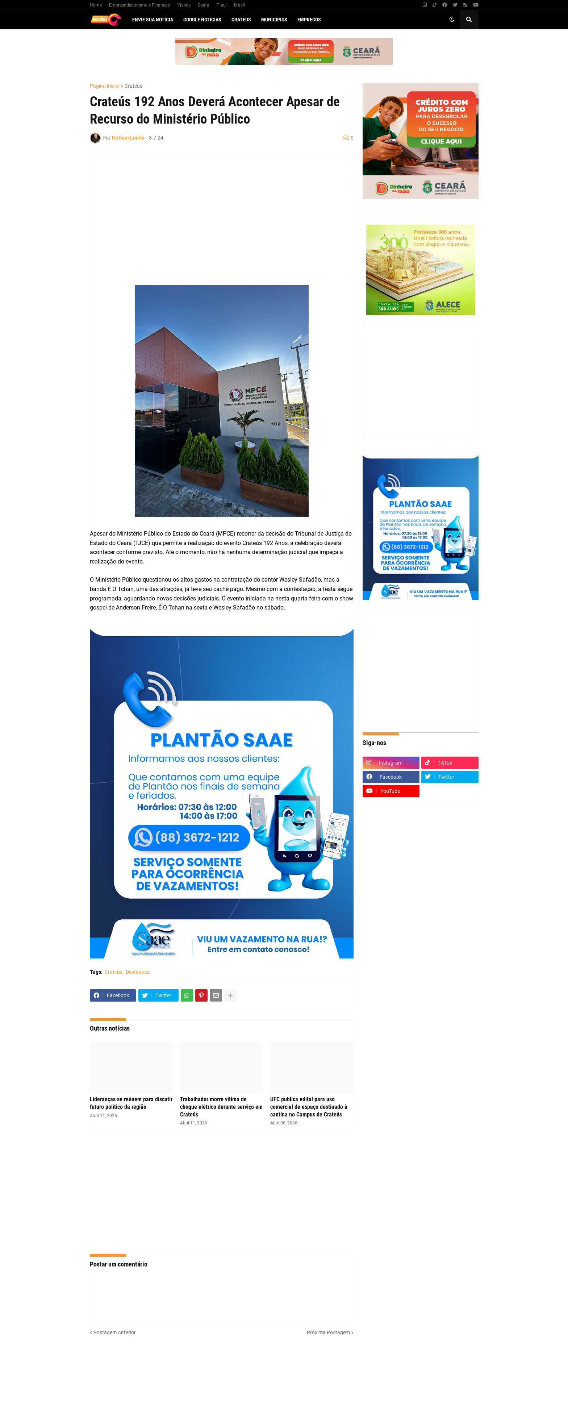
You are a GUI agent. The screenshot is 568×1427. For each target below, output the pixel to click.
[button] (452, 19)
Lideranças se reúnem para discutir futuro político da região (131, 1103)
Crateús (133, 85)
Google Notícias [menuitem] (202, 19)
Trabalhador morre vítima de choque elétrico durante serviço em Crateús (221, 1107)
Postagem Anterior (114, 1332)
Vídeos (184, 5)
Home (96, 5)
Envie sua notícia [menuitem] (152, 19)
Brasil (239, 5)
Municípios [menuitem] (274, 19)
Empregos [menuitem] (309, 19)
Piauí (222, 5)
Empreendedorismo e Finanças (139, 5)
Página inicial (105, 85)
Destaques (138, 971)
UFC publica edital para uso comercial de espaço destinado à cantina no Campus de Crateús (308, 1107)
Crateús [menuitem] (241, 19)
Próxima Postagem (328, 1332)
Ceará (203, 5)
